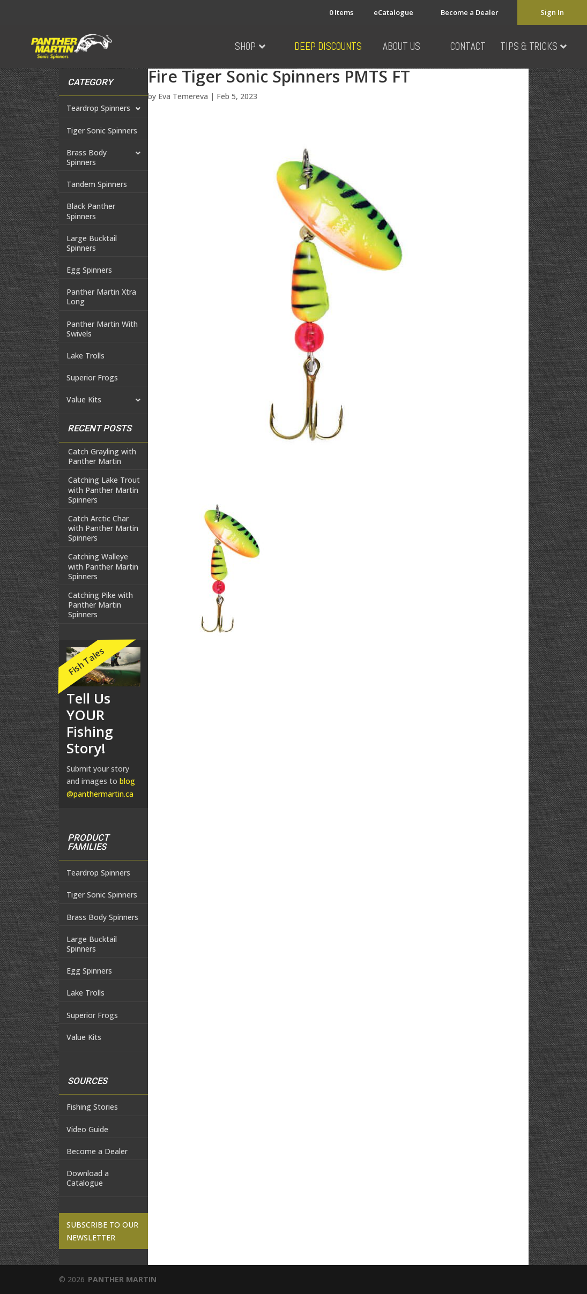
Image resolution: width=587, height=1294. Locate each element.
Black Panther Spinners (90, 211)
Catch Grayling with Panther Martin (102, 456)
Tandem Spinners (96, 184)
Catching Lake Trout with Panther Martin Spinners (104, 489)
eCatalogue (393, 12)
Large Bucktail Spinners (91, 243)
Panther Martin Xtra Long (101, 296)
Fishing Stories (92, 1107)
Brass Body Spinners (103, 158)
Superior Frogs (92, 377)
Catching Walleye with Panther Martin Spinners (103, 566)
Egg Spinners (89, 270)
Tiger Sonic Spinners (101, 130)
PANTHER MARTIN (122, 1279)
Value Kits (103, 400)
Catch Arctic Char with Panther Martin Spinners (103, 528)
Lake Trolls (85, 355)
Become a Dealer (470, 12)
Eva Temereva (183, 96)
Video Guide (87, 1129)
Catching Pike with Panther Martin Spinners (100, 604)
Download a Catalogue (87, 1178)
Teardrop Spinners (103, 109)
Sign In (552, 12)
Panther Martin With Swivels (102, 329)
